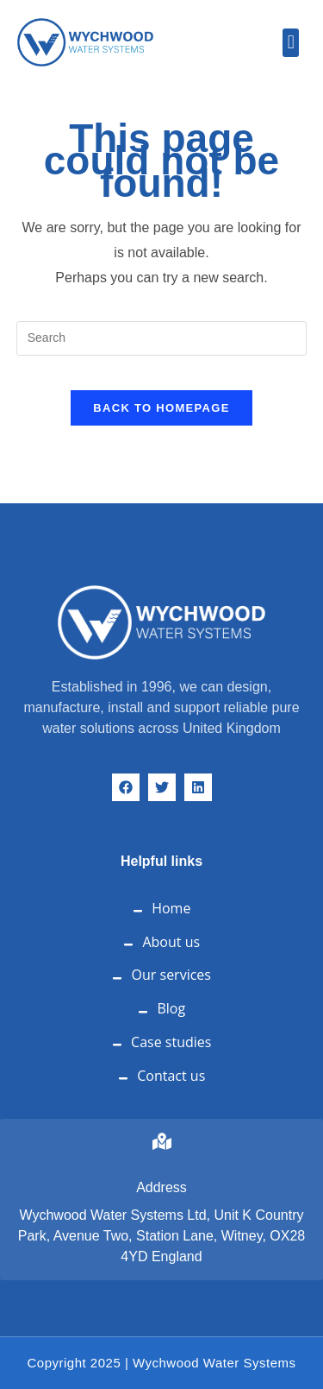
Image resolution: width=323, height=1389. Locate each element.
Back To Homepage (161, 407)
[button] (291, 42)
